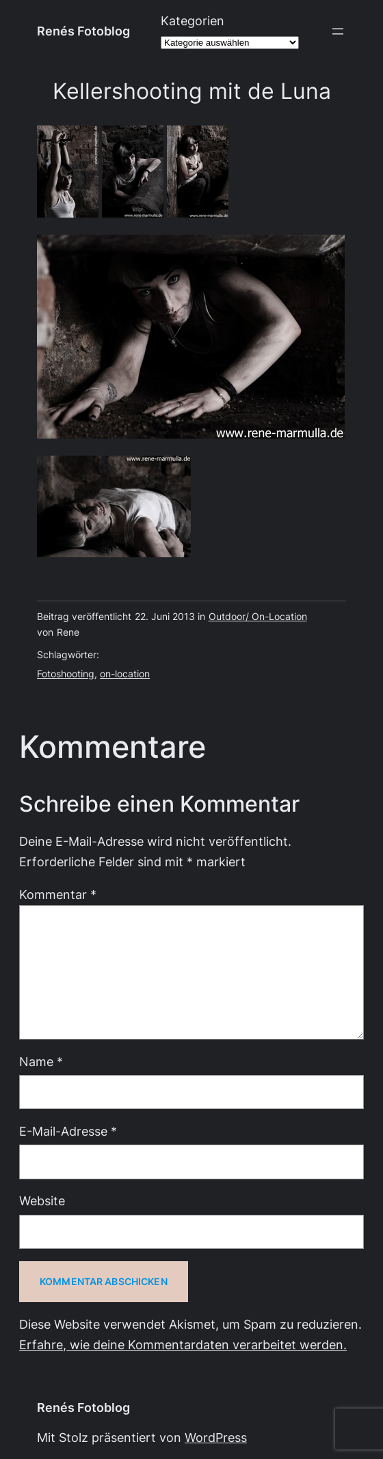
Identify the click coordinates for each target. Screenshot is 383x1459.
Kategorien (192, 21)
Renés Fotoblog (83, 31)
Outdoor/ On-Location (258, 616)
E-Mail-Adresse (68, 1131)
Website (42, 1201)
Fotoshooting (65, 673)
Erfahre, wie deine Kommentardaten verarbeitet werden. (183, 1345)
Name (41, 1062)
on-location (125, 673)
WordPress (216, 1437)
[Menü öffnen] (338, 31)
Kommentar (57, 894)
